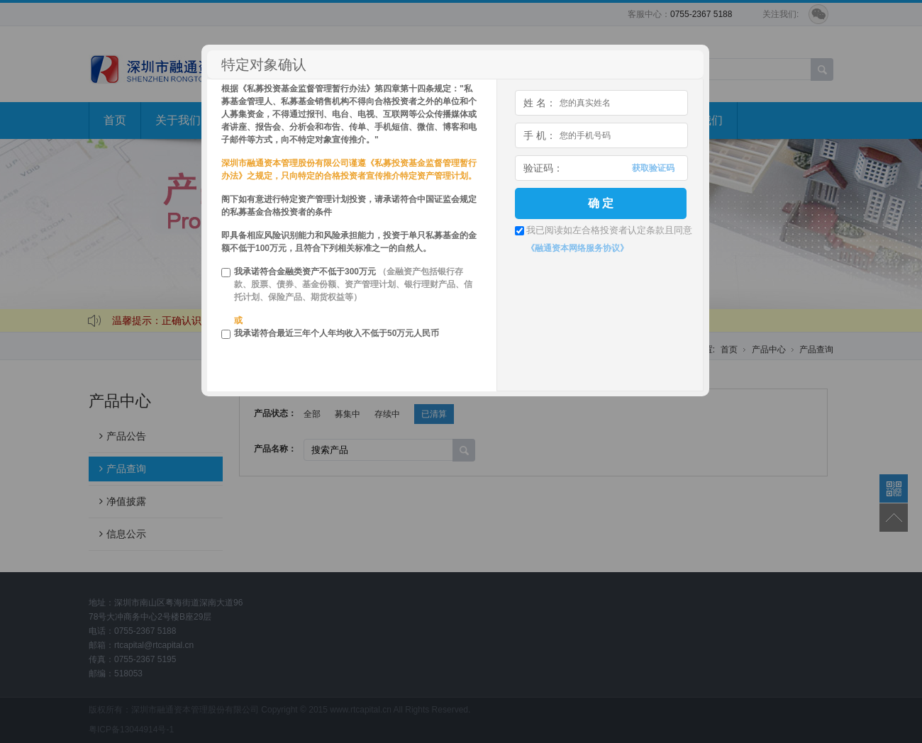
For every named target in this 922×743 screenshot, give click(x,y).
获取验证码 (653, 168)
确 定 (600, 203)
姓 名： (539, 102)
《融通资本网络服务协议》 (577, 248)
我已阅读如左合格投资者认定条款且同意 (609, 230)
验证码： (543, 168)
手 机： (539, 135)
